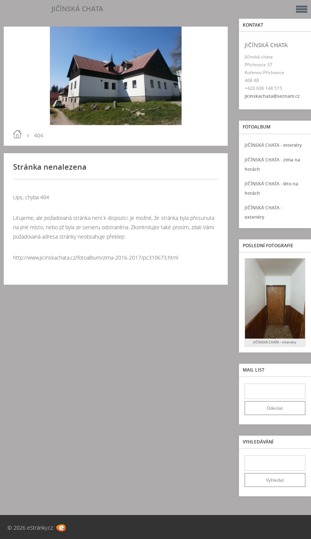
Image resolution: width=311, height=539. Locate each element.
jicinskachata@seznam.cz (272, 96)
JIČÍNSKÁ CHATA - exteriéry (263, 212)
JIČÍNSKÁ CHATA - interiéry (273, 145)
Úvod (17, 134)
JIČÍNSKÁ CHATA (77, 8)
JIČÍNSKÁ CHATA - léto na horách (271, 188)
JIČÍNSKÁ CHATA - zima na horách (272, 164)
